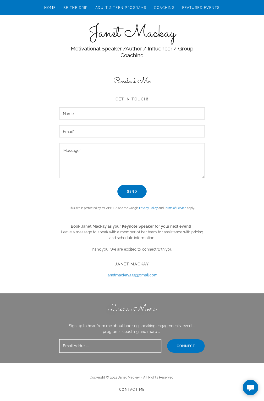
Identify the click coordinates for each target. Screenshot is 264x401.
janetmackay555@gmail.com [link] (132, 275)
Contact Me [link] (132, 389)
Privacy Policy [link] (148, 208)
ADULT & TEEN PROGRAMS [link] (120, 8)
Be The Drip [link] (75, 8)
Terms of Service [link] (175, 208)
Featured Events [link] (201, 8)
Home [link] (50, 8)
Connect (186, 346)
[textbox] (132, 113)
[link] (132, 35)
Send (132, 191)
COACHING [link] (164, 8)
